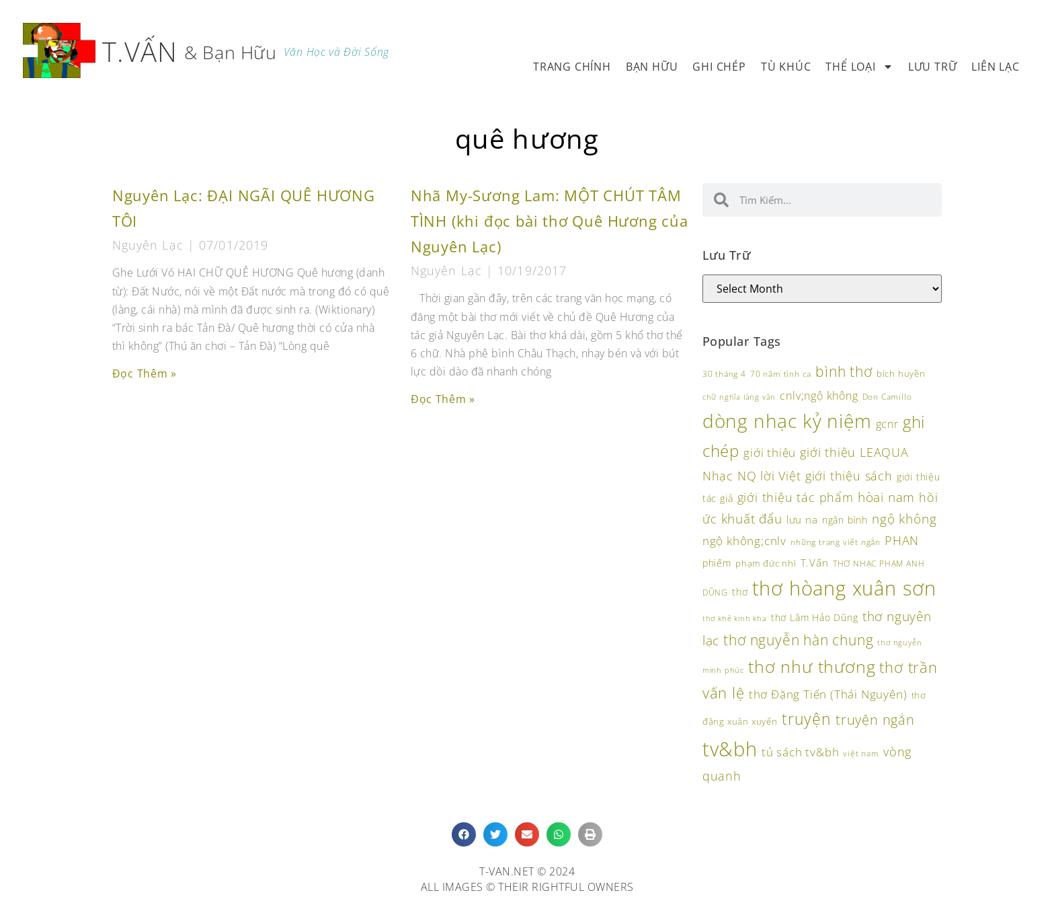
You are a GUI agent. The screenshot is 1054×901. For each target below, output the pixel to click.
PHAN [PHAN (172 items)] (902, 540)
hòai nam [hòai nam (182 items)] (886, 497)
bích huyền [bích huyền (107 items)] (901, 373)
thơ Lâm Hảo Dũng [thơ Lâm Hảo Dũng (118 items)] (814, 617)
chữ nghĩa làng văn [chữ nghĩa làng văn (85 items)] (739, 397)
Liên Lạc (995, 66)
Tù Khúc (786, 66)
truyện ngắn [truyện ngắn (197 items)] (875, 720)
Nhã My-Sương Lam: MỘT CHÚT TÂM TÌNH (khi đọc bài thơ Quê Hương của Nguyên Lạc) (549, 221)
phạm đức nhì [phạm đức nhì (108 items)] (766, 563)
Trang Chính (572, 66)
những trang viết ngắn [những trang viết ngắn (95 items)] (835, 541)
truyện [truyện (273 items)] (807, 718)
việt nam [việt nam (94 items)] (861, 753)
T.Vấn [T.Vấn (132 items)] (815, 562)
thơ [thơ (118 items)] (739, 591)
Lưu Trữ (932, 66)
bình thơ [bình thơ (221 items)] (843, 371)
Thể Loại (859, 67)
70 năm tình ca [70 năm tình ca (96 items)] (780, 374)
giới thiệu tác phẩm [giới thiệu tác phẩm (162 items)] (795, 497)
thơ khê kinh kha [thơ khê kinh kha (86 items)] (734, 618)
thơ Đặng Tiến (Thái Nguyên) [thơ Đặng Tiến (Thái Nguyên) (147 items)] (828, 694)
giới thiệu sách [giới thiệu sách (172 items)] (849, 475)
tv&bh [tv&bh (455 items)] (730, 748)
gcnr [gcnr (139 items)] (887, 424)
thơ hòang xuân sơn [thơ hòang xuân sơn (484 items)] (844, 588)
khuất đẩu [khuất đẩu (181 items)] (751, 518)
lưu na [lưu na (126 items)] (802, 519)
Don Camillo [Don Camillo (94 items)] (887, 396)
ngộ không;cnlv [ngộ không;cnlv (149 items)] (744, 540)
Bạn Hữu (652, 66)
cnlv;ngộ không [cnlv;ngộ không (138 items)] (819, 395)
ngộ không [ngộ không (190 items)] (904, 518)
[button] (464, 834)
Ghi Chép (718, 66)
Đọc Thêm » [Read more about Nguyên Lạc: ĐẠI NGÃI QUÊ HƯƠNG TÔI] (144, 373)
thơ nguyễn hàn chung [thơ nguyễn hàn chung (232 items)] (798, 639)
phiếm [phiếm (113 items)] (716, 562)
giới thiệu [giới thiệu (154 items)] (769, 452)
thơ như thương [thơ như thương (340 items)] (811, 666)
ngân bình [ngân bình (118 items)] (845, 519)
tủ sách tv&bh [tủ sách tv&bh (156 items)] (800, 752)
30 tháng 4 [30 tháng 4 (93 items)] (724, 374)
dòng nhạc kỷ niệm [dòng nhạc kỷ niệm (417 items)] (787, 420)
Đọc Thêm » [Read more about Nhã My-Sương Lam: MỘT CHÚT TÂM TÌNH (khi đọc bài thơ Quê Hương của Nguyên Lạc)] (443, 399)
